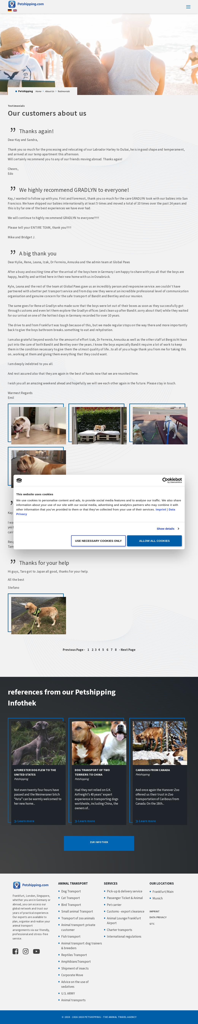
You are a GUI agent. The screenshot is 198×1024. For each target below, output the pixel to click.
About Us (49, 91)
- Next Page (127, 650)
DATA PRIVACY (157, 917)
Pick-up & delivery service (124, 891)
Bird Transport (71, 905)
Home (38, 91)
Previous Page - (74, 650)
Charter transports (119, 930)
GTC (152, 923)
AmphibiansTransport (76, 961)
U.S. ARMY (68, 993)
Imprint (161, 509)
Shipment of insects (75, 968)
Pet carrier (114, 905)
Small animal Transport (77, 911)
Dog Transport (71, 891)
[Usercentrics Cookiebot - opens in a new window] (165, 480)
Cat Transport (70, 898)
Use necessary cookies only (98, 540)
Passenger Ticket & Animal (125, 898)
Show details (165, 528)
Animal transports (73, 1000)
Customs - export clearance (125, 911)
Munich (158, 898)
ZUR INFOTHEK (99, 842)
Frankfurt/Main (163, 892)
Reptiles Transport (74, 955)
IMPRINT (154, 911)
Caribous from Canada (153, 770)
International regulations (124, 936)
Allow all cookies (154, 540)
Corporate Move (72, 975)
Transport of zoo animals (78, 918)
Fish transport (70, 936)
